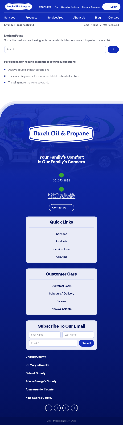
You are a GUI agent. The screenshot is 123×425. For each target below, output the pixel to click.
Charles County (36, 356)
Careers (61, 301)
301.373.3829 (45, 7)
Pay (56, 7)
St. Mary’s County (37, 365)
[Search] (55, 49)
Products (61, 241)
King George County (39, 397)
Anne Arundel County (40, 389)
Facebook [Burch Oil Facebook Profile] (57, 408)
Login (114, 6)
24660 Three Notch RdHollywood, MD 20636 (61, 196)
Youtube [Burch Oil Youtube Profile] (74, 408)
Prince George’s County (41, 381)
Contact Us (59, 207)
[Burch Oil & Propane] (18, 7)
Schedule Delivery (70, 7)
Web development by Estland (65, 421)
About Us (61, 256)
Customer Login (62, 285)
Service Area (61, 249)
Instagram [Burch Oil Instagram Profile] (65, 408)
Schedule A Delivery (61, 293)
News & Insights (62, 308)
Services (61, 233)
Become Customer (91, 7)
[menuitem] (45, 7)
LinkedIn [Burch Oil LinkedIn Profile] (48, 408)
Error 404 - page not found (19, 25)
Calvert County (35, 373)
